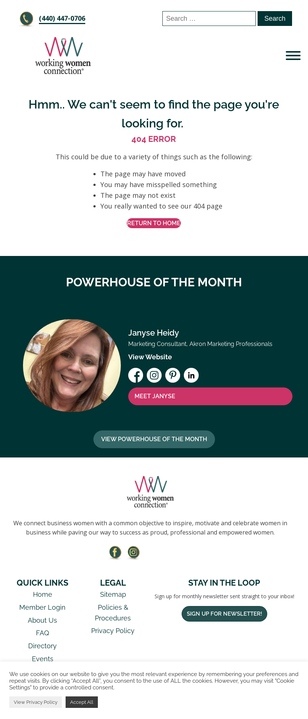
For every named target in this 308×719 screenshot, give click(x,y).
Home (42, 594)
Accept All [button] (81, 702)
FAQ (42, 633)
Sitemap (113, 594)
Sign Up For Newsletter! (224, 613)
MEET (155, 396)
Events (42, 659)
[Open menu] (293, 55)
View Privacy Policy (35, 702)
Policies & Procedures (113, 612)
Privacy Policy (113, 631)
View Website (150, 357)
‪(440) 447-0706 (62, 18)
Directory (42, 646)
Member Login (42, 607)
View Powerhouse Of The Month (154, 439)
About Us (42, 620)
